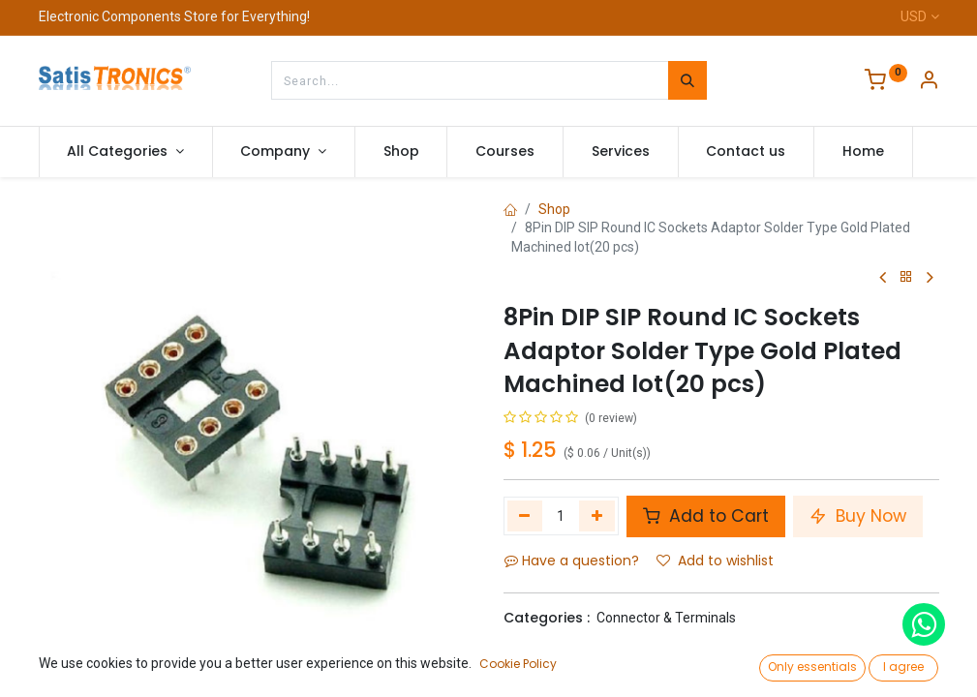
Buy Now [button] (857, 516)
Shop (554, 209)
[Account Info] (928, 82)
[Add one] (597, 515)
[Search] (687, 80)
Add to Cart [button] (706, 516)
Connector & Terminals (666, 617)
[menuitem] (401, 152)
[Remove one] (525, 515)
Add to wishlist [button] (715, 560)
